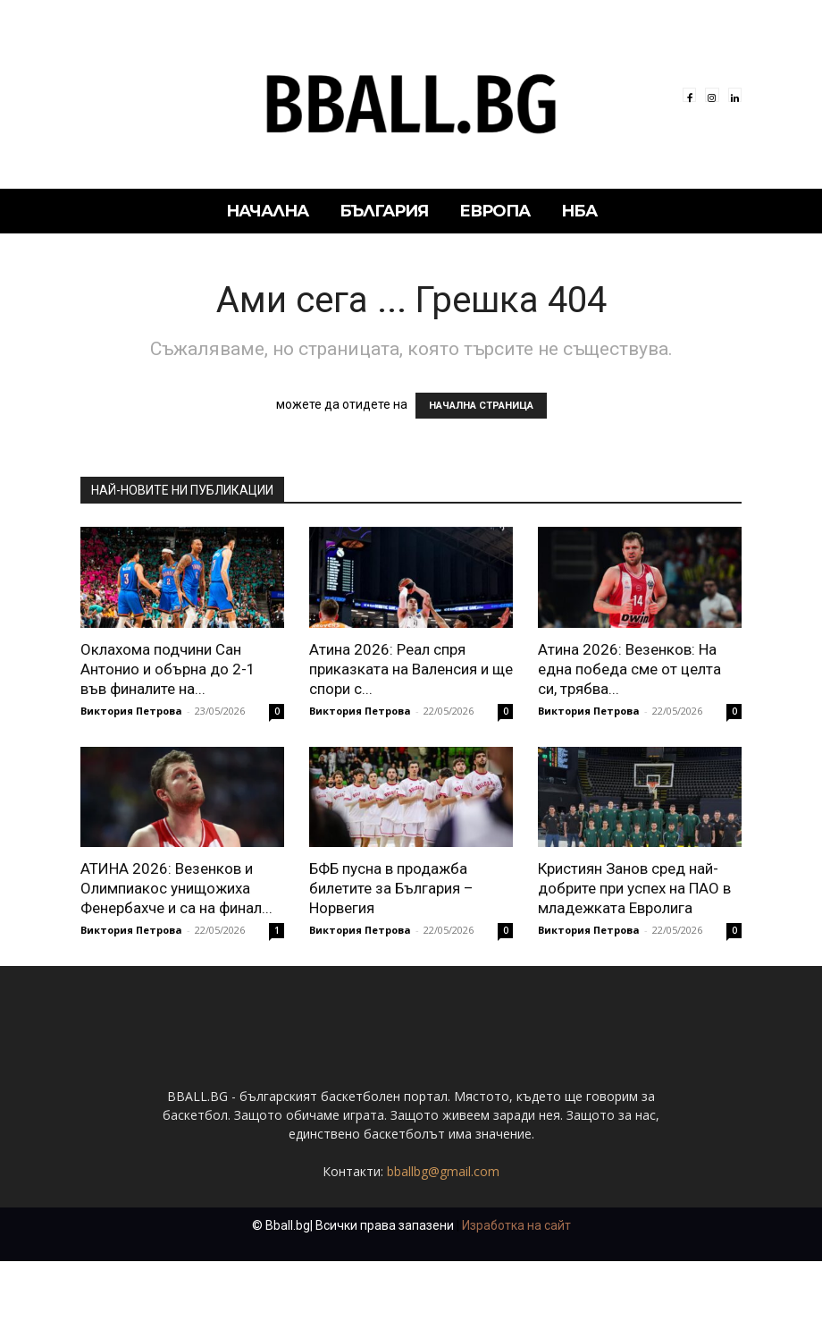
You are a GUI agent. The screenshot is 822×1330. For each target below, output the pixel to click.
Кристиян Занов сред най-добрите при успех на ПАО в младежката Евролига (634, 888)
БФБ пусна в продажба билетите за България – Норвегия (391, 888)
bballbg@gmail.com (443, 1240)
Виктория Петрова (131, 710)
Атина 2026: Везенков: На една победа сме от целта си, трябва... (629, 669)
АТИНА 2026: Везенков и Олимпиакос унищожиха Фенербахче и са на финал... (176, 888)
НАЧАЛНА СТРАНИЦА (481, 405)
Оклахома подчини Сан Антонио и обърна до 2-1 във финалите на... (168, 669)
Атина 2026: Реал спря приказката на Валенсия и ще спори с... (411, 669)
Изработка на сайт (516, 1294)
